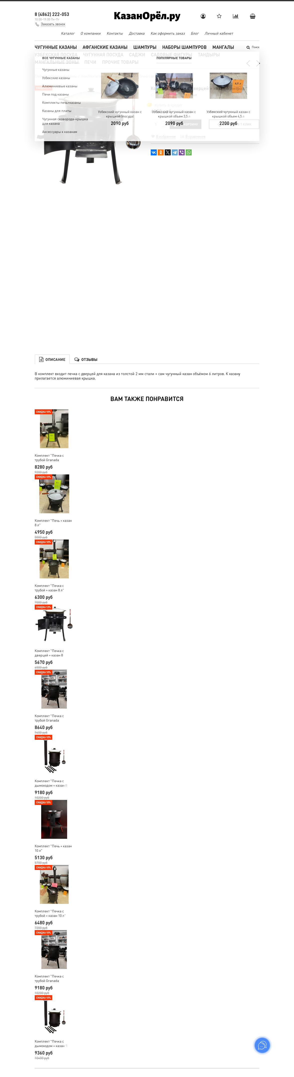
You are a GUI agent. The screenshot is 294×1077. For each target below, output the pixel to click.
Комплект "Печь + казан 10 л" (53, 779)
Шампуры (144, 47)
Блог (194, 33)
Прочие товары (120, 62)
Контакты (115, 33)
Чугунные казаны (56, 47)
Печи (90, 62)
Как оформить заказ (167, 33)
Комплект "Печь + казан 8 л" (53, 454)
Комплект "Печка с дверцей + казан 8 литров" (49, 584)
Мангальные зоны (57, 62)
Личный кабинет (218, 33)
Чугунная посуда (103, 54)
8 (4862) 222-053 (52, 14)
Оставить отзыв (185, 95)
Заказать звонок (53, 24)
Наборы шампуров (184, 47)
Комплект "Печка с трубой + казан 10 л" (50, 844)
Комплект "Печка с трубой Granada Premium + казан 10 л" (52, 909)
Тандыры (209, 54)
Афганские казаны (105, 47)
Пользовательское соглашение (175, 1033)
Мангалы (223, 47)
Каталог (67, 33)
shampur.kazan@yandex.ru (61, 1029)
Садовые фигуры (171, 54)
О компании (90, 33)
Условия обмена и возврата (172, 1039)
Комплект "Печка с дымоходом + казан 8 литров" (51, 714)
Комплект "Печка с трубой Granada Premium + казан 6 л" (51, 389)
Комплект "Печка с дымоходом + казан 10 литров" (52, 974)
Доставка (137, 33)
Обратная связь (163, 1045)
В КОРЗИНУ (185, 124)
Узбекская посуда (56, 54)
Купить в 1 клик (234, 124)
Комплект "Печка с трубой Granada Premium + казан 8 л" (51, 649)
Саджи (137, 54)
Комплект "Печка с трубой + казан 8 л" (49, 519)
